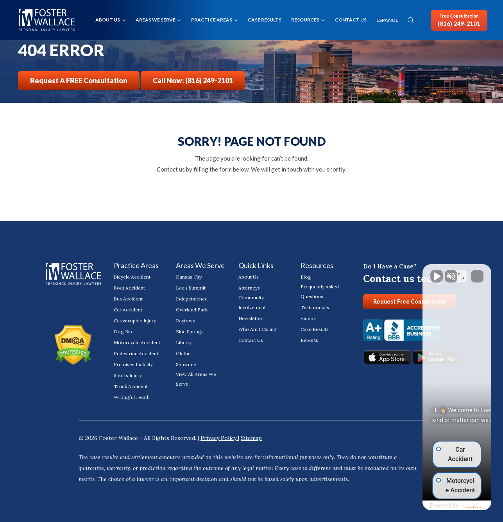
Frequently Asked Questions (320, 291)
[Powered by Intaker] (436, 505)
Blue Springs (190, 331)
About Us (107, 20)
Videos (308, 318)
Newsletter (250, 318)
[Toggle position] (461, 272)
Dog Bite (124, 331)
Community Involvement (252, 302)
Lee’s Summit (191, 288)
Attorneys (249, 288)
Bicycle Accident (132, 277)
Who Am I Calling (257, 329)
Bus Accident (128, 299)
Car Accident (128, 310)
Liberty (184, 342)
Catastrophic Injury (135, 321)
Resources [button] (305, 20)
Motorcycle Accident (137, 342)
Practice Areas (211, 20)
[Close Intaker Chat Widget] (477, 272)
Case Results (264, 20)
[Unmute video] (364, 272)
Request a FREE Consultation (78, 80)
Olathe (183, 353)
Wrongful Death (132, 397)
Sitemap (251, 438)
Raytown (185, 321)
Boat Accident (129, 288)
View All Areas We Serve (196, 379)
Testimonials (315, 307)
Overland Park (192, 310)
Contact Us (351, 20)
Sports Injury (128, 375)
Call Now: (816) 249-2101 (193, 80)
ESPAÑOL (387, 20)
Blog (306, 277)
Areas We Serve (155, 20)
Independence (192, 299)
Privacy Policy (219, 438)
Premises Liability (133, 364)
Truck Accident (131, 386)
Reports (309, 340)
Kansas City (189, 277)
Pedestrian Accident (136, 353)
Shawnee (186, 364)
